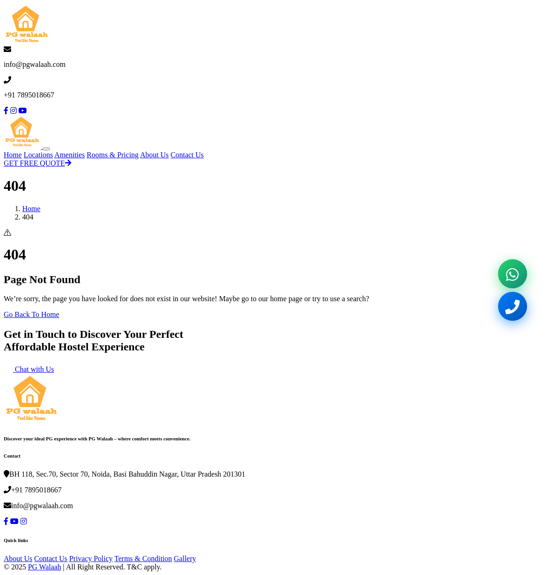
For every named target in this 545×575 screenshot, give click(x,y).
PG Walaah (44, 567)
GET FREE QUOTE (37, 163)
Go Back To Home (31, 314)
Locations (38, 155)
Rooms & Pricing (113, 155)
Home (13, 155)
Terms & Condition (143, 558)
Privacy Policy (91, 558)
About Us (154, 155)
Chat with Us (29, 369)
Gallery (185, 558)
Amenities (69, 155)
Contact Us (187, 155)
